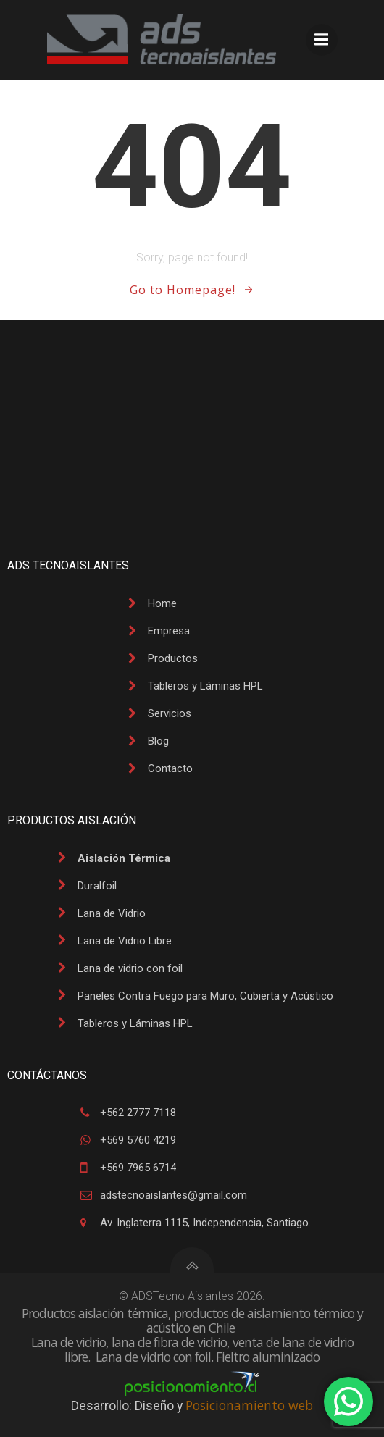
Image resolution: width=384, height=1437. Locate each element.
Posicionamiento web (249, 1405)
